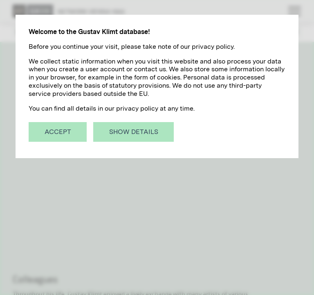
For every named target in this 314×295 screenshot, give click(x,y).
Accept (58, 132)
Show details (133, 132)
